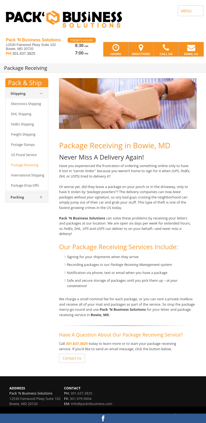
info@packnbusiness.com (91, 403)
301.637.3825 (77, 343)
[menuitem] (27, 104)
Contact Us (72, 358)
